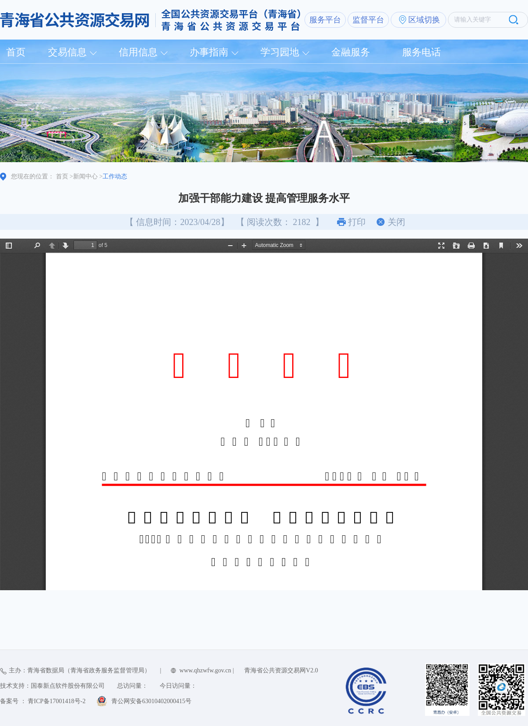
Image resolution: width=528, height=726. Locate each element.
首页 (16, 52)
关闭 (396, 222)
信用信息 (138, 52)
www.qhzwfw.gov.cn (205, 670)
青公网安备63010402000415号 (151, 701)
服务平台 (325, 19)
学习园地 (279, 52)
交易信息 (67, 52)
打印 (357, 222)
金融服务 (350, 52)
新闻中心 (85, 176)
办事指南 (209, 52)
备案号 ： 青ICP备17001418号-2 (42, 701)
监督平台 (368, 19)
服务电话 (421, 52)
